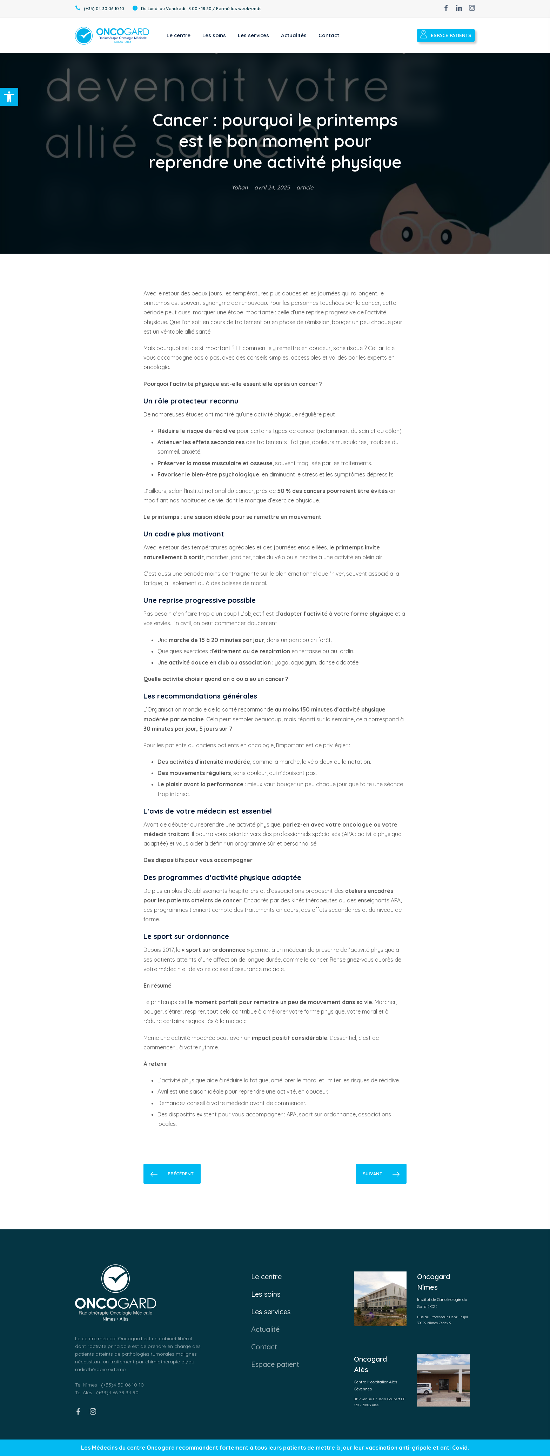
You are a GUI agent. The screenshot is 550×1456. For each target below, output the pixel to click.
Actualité (265, 1329)
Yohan (240, 187)
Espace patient (275, 1364)
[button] (9, 97)
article (304, 187)
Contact (264, 1346)
